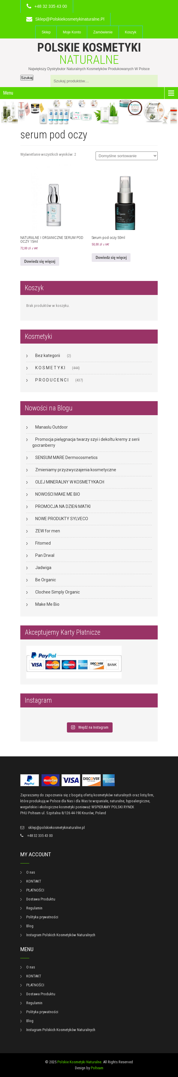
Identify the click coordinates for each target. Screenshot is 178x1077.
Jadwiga (43, 567)
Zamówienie (103, 32)
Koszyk (130, 32)
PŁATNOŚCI (35, 890)
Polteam (97, 1068)
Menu (8, 93)
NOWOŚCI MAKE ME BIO (57, 494)
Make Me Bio (47, 604)
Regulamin (34, 908)
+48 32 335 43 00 (50, 6)
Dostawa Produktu (40, 899)
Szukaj (27, 77)
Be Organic (45, 579)
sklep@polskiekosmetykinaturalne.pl (69, 19)
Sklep (46, 32)
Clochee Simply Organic (57, 592)
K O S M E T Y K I (50, 367)
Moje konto (72, 32)
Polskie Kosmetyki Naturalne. (79, 1062)
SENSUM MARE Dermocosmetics (66, 457)
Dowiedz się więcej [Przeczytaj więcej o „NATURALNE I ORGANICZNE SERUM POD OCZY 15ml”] (39, 261)
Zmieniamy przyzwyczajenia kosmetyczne (75, 469)
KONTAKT (33, 881)
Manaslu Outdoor (51, 427)
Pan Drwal (44, 555)
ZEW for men (47, 531)
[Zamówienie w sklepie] (127, 156)
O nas (30, 872)
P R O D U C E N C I (51, 380)
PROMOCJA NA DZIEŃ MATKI (62, 506)
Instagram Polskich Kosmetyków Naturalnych (60, 935)
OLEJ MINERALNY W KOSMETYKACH (69, 482)
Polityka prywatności (42, 917)
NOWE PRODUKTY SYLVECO (61, 518)
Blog (29, 926)
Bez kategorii (47, 355)
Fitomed (43, 543)
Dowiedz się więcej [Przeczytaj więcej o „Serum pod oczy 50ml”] (111, 257)
